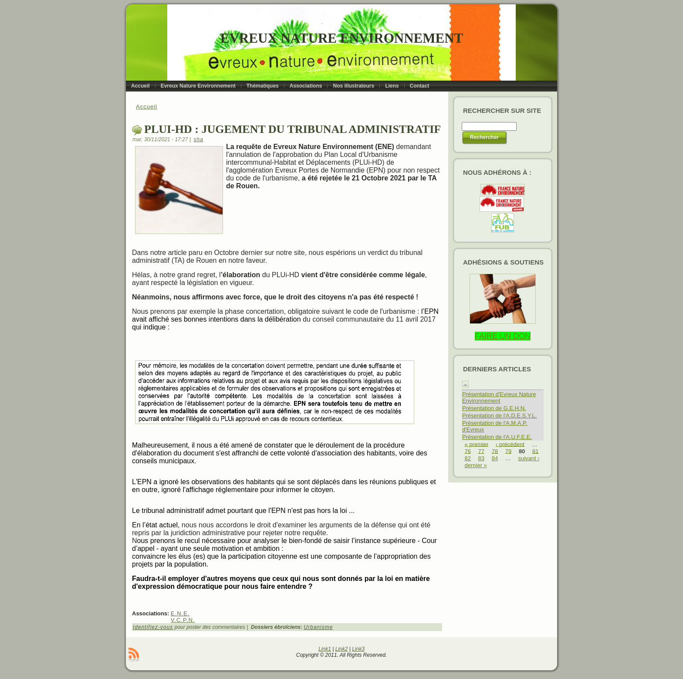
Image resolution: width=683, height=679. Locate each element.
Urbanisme (318, 627)
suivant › (528, 458)
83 (481, 458)
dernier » (476, 465)
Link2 (341, 649)
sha (198, 139)
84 (495, 458)
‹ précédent (510, 444)
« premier (477, 444)
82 (468, 458)
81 (535, 451)
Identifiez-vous (153, 627)
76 (468, 451)
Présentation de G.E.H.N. (494, 408)
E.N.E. (180, 613)
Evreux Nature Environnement (341, 38)
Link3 (358, 649)
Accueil (146, 106)
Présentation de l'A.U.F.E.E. (497, 437)
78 (495, 451)
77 (481, 451)
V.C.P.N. (183, 620)
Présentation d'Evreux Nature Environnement (499, 397)
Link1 (324, 649)
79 (508, 451)
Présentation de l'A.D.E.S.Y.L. (499, 415)
